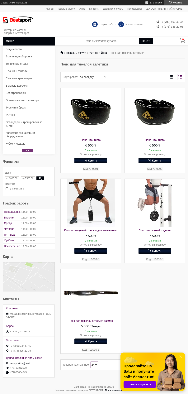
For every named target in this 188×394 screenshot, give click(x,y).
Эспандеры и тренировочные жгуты (24, 124)
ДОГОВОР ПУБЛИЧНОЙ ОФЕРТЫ (164, 8)
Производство (134, 8)
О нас (82, 8)
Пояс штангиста (91, 140)
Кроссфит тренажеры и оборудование (20, 134)
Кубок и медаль (15, 143)
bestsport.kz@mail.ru (21, 363)
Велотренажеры (16, 92)
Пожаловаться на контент (119, 390)
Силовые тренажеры (19, 78)
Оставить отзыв (134, 24)
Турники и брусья (16, 107)
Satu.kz (110, 387)
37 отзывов (156, 2)
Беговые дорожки (16, 85)
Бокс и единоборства (19, 56)
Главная (49, 8)
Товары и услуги (66, 8)
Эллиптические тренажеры (23, 100)
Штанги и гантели (16, 71)
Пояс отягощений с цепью (155, 230)
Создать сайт (8, 2)
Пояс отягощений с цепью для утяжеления (90, 230)
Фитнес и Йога (98, 52)
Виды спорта (14, 49)
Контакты (94, 8)
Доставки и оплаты (113, 8)
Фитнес (10, 114)
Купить (92, 160)
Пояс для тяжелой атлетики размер (91, 320)
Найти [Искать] (146, 41)
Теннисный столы (17, 63)
